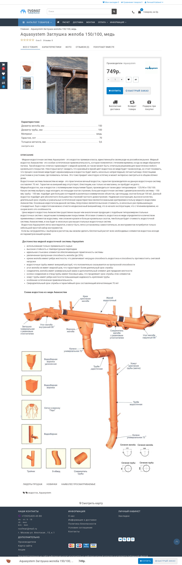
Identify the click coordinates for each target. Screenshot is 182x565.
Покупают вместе (103, 47)
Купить (145, 561)
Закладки (124, 516)
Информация (118, 22)
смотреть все (27, 146)
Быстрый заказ (137, 90)
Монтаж (90, 22)
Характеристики (51, 47)
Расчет (66, 22)
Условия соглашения (80, 527)
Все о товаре (30, 47)
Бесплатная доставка (115, 105)
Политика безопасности (82, 524)
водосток (33, 492)
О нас (71, 516)
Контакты (74, 531)
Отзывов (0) (82, 47)
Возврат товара (132, 105)
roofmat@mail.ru (27, 528)
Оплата (103, 22)
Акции (21, 549)
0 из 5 (38, 40)
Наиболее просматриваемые (78, 484)
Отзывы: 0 (48, 40)
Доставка (78, 22)
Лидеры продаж (32, 484)
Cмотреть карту (91, 503)
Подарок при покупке (149, 105)
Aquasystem (129, 63)
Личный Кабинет (154, 2)
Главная (24, 29)
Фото (68, 47)
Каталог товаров (37, 22)
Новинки (52, 484)
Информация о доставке (82, 520)
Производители (27, 542)
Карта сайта (25, 546)
